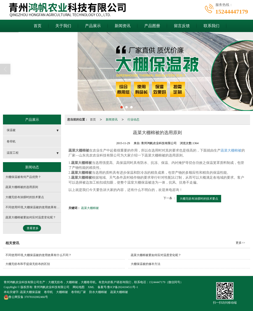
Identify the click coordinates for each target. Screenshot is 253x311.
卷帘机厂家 (78, 292)
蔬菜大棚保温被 (30, 292)
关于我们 (63, 26)
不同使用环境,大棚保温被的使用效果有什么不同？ (38, 207)
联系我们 (211, 26)
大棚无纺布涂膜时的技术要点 (199, 198)
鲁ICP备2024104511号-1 (122, 287)
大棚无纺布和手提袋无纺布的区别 (27, 264)
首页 (38, 26)
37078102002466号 (26, 297)
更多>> (240, 242)
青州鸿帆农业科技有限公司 (51, 287)
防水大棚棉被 (98, 292)
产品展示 (93, 26)
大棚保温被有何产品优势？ (23, 177)
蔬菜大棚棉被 (231, 150)
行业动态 (133, 119)
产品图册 (152, 26)
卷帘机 (11, 141)
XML (91, 287)
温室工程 (13, 153)
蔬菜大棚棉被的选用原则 (21, 187)
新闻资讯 (122, 26)
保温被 (11, 130)
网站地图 (78, 287)
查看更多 (33, 228)
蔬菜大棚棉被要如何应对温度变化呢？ (30, 217)
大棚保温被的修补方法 (145, 264)
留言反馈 (182, 26)
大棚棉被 (62, 292)
